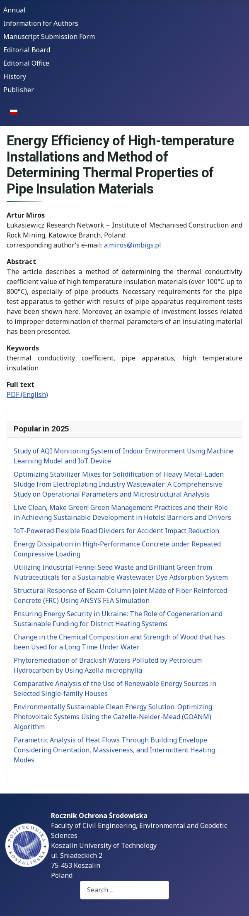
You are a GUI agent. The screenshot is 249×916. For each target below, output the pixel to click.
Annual (14, 10)
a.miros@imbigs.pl (132, 245)
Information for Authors (40, 23)
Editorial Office (26, 63)
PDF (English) (27, 394)
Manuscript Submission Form (49, 36)
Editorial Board (26, 49)
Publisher (18, 89)
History (14, 76)
